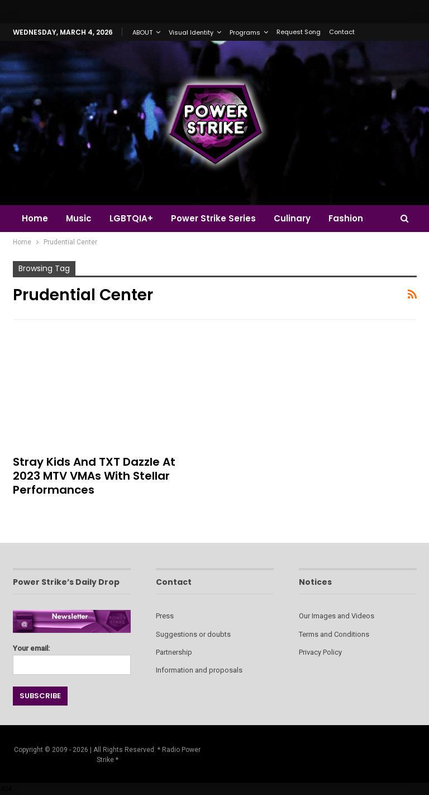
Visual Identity (191, 32)
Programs (245, 32)
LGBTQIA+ (134, 218)
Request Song (299, 31)
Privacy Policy (320, 652)
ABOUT (142, 32)
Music (80, 218)
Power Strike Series (218, 218)
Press (165, 616)
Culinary (298, 218)
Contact (342, 31)
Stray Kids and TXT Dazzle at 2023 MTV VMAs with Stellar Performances (94, 476)
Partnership (174, 652)
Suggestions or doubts (193, 634)
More (348, 218)
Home (35, 218)
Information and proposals (199, 670)
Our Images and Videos (336, 616)
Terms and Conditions (334, 634)
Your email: (72, 656)
